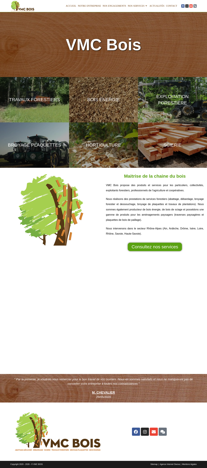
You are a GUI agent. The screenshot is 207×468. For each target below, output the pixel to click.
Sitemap (154, 464)
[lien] (183, 6)
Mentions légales (189, 464)
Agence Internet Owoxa (170, 464)
